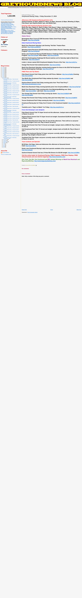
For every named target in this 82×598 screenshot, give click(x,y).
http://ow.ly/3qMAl (27, 95)
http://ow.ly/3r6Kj (31, 91)
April (4, 147)
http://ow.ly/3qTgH (75, 87)
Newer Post (24, 209)
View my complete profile (6, 154)
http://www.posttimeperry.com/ (31, 84)
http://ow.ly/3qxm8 (33, 51)
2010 (3, 76)
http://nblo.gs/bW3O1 (34, 47)
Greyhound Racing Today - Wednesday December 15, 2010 (9, 111)
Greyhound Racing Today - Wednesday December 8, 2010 (9, 124)
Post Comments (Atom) (32, 212)
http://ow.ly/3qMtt (27, 80)
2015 (3, 71)
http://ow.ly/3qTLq (71, 62)
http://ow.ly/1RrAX (53, 55)
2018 (3, 67)
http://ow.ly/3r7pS (48, 69)
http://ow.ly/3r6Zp (55, 65)
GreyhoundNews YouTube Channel (8, 31)
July (4, 143)
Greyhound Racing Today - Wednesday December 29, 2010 (9, 83)
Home (51, 209)
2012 (3, 74)
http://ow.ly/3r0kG (27, 76)
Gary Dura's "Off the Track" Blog (7, 24)
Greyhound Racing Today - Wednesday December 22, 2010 (9, 97)
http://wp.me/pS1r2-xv (57, 107)
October (4, 140)
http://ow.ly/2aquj (27, 150)
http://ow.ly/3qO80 (33, 40)
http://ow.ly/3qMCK (71, 97)
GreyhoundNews (5, 152)
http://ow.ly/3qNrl (33, 55)
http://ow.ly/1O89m (74, 152)
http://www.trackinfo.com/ (57, 157)
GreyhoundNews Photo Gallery (7, 30)
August (4, 142)
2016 (3, 69)
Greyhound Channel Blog (6, 27)
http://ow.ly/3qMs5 (64, 78)
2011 (3, 75)
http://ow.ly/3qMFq (59, 100)
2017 (3, 68)
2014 (3, 72)
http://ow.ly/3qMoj (67, 74)
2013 (3, 73)
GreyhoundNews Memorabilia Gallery (8, 26)
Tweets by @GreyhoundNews (7, 19)
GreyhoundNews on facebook (7, 32)
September (5, 141)
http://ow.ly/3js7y (31, 146)
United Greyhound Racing (6, 25)
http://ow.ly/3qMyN (63, 93)
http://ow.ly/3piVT (34, 59)
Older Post (79, 209)
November (5, 139)
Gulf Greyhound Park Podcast (7, 23)
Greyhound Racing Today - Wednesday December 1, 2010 (9, 138)
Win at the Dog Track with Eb (7, 33)
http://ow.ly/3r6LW (49, 91)
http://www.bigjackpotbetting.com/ (45, 161)
